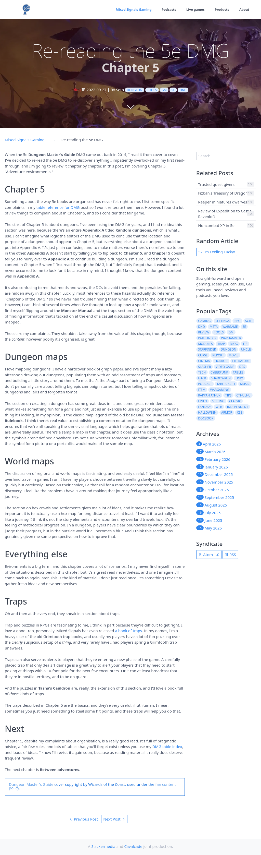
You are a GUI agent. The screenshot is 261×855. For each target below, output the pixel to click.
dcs (242, 367)
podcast (205, 384)
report (218, 355)
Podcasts (167, 9)
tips (228, 395)
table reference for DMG (58, 207)
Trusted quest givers (216, 184)
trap (221, 344)
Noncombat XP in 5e (216, 225)
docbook (205, 418)
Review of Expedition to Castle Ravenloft (225, 213)
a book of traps (128, 630)
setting (218, 401)
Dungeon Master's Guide (31, 784)
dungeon (134, 90)
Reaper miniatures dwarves (222, 201)
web (219, 407)
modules (205, 344)
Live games (194, 9)
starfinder (207, 349)
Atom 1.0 (208, 554)
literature (241, 361)
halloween (207, 412)
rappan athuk (209, 395)
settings (222, 321)
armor (226, 412)
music (245, 384)
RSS (230, 554)
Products (221, 9)
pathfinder (207, 338)
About (244, 9)
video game (225, 367)
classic (235, 401)
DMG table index (167, 746)
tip (245, 344)
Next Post (114, 819)
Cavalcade (133, 846)
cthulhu (243, 395)
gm (164, 90)
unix (239, 378)
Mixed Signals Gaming (132, 9)
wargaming (219, 390)
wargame (230, 326)
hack (202, 378)
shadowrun (221, 378)
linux (202, 401)
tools (152, 90)
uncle (246, 349)
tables (238, 372)
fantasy (204, 407)
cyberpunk (219, 372)
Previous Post (83, 819)
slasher (204, 367)
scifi (249, 321)
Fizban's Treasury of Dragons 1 (225, 193)
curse (202, 355)
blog (234, 344)
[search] (220, 156)
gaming (204, 321)
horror (221, 361)
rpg (237, 321)
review (203, 332)
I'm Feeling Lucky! (216, 251)
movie (233, 355)
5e (173, 90)
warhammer (231, 338)
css (239, 412)
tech (202, 372)
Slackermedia (103, 846)
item (201, 390)
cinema (204, 361)
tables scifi (226, 384)
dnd (183, 90)
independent (237, 407)
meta (214, 326)
